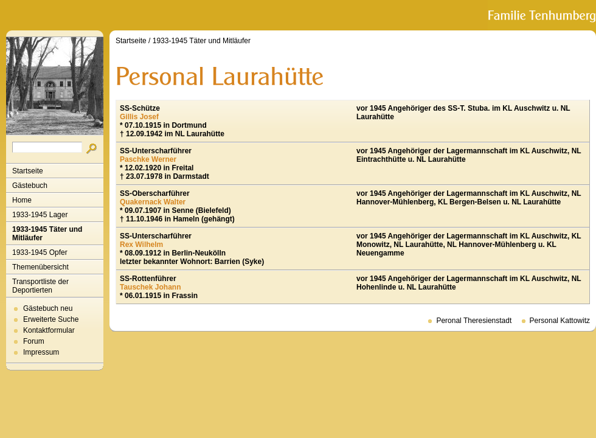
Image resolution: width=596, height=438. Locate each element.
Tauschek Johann (150, 287)
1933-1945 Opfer (40, 252)
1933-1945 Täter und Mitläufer (47, 233)
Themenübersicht (40, 267)
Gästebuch (29, 185)
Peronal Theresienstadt (473, 320)
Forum (33, 341)
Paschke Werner (148, 159)
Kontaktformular (49, 330)
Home (22, 200)
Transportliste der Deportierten (40, 285)
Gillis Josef (139, 117)
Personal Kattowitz (560, 320)
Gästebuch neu (47, 308)
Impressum (41, 352)
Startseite (27, 171)
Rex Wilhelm (141, 244)
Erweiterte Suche (50, 319)
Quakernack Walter (152, 202)
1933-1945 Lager (40, 214)
